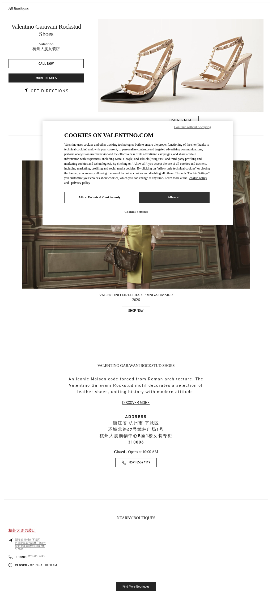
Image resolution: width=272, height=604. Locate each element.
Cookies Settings (136, 211)
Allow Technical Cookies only (100, 197)
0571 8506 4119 (139, 462)
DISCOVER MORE (136, 402)
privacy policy (80, 183)
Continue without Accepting (192, 127)
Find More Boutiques (135, 586)
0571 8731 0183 (36, 556)
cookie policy (198, 178)
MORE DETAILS (46, 78)
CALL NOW (46, 64)
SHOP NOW (139, 311)
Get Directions (50, 91)
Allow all (174, 197)
